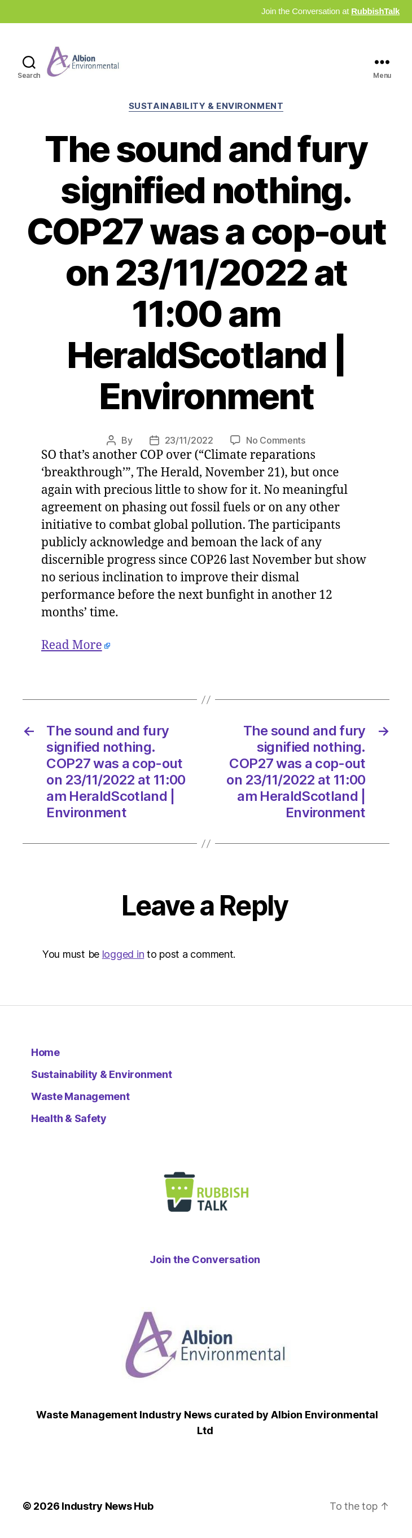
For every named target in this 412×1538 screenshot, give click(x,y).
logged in (123, 954)
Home (45, 1052)
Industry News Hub (107, 1506)
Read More (71, 645)
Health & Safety (69, 1118)
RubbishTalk (375, 11)
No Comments (275, 440)
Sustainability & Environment (206, 106)
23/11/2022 (189, 440)
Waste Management (80, 1096)
